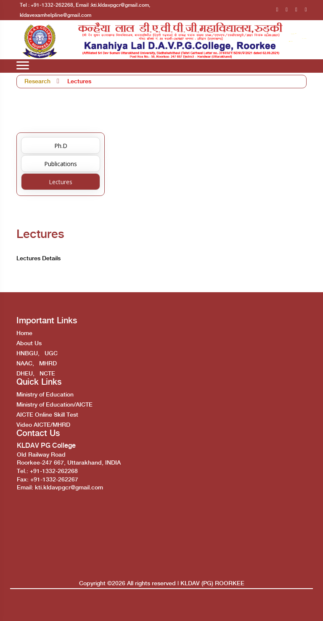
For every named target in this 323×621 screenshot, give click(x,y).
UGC (51, 354)
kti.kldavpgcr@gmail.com (69, 488)
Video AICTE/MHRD (43, 425)
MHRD (48, 364)
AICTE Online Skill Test (47, 415)
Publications (60, 164)
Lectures (79, 82)
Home (24, 333)
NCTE (47, 374)
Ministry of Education (45, 395)
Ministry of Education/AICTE (54, 405)
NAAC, (25, 364)
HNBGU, (28, 354)
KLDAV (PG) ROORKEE (212, 584)
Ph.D (60, 146)
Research (37, 82)
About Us (29, 343)
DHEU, (25, 374)
